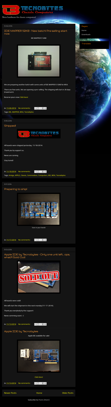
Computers (42, 175)
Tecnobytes (29, 112)
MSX (21, 112)
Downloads (86, 34)
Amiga (11, 175)
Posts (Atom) (44, 400)
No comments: (24, 108)
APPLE (17, 175)
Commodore (32, 175)
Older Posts (67, 393)
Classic (23, 175)
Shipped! (10, 125)
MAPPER (15, 112)
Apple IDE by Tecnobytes (21, 331)
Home (39, 393)
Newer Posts (10, 393)
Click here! (24, 97)
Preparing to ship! (15, 189)
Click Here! (39, 377)
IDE (10, 112)
